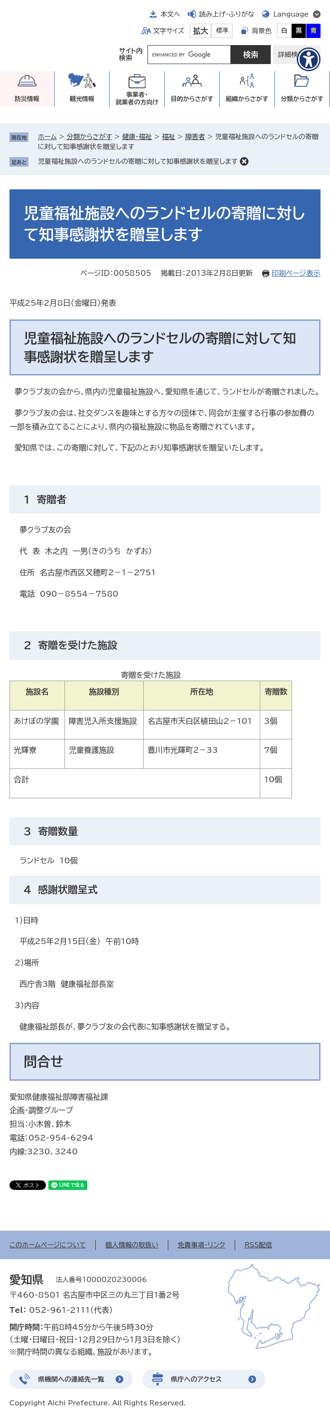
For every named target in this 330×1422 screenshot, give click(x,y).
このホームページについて (47, 1245)
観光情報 (82, 99)
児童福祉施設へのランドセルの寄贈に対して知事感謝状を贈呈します (138, 161)
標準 (222, 31)
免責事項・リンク (201, 1245)
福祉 (168, 136)
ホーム (47, 136)
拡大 (200, 31)
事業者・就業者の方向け (137, 98)
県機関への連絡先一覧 (71, 1379)
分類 (302, 99)
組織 (247, 99)
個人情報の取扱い (131, 1245)
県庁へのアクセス (196, 1379)
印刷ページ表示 (296, 273)
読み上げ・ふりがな (226, 14)
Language (291, 14)
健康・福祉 (137, 136)
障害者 (195, 136)
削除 (244, 161)
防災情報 (27, 99)
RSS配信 (259, 1245)
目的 (192, 99)
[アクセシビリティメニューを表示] (309, 59)
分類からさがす (89, 136)
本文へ (170, 14)
